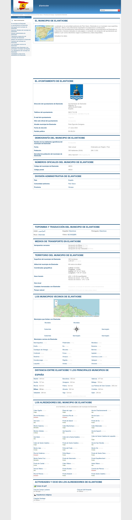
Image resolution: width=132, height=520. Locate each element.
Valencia (94, 379)
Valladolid (37, 392)
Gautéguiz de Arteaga (41, 349)
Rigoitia (65, 360)
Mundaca (94, 342)
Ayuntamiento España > (18, 14)
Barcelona (66, 379)
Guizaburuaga (38, 360)
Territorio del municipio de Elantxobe (59, 255)
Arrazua (65, 356)
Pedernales (66, 342)
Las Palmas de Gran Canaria (100, 386)
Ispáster (94, 353)
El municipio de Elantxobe (51, 20)
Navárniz (36, 356)
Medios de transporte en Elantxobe (58, 241)
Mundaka (48, 322)
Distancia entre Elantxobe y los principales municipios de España (20, 48)
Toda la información (19, 20)
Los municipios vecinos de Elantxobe (58, 296)
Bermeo (94, 349)
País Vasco (72, 183)
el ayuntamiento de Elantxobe (54, 81)
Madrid (36, 379)
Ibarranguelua (38, 342)
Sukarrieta (47, 329)
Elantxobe (44, 6)
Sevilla (36, 382)
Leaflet (76, 316)
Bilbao (36, 389)
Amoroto (94, 363)
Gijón (93, 392)
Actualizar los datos (60, 36)
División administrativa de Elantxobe (58, 176)
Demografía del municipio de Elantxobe (60, 138)
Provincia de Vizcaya (49, 14)
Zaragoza (66, 382)
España (70, 180)
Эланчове (41, 235)
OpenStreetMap (89, 316)
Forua (64, 353)
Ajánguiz (94, 360)
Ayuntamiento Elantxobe (61, 14)
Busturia (94, 346)
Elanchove (72, 231)
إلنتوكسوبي (41, 231)
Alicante (65, 389)
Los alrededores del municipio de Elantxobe (63, 402)
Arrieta (65, 363)
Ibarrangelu (105, 329)
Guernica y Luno (96, 356)
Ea (63, 346)
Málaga (93, 382)
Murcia (36, 386)
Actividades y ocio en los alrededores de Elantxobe (68, 482)
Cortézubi (37, 353)
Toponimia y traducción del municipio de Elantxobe (67, 227)
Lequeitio (37, 363)
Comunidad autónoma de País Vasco (33, 14)
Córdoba (94, 389)
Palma (65, 386)
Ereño (36, 346)
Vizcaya (70, 187)
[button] (56, 301)
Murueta (65, 349)
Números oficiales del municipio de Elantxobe (64, 162)
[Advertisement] (76, 61)
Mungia (38, 491)
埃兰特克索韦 (72, 234)
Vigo (64, 392)
